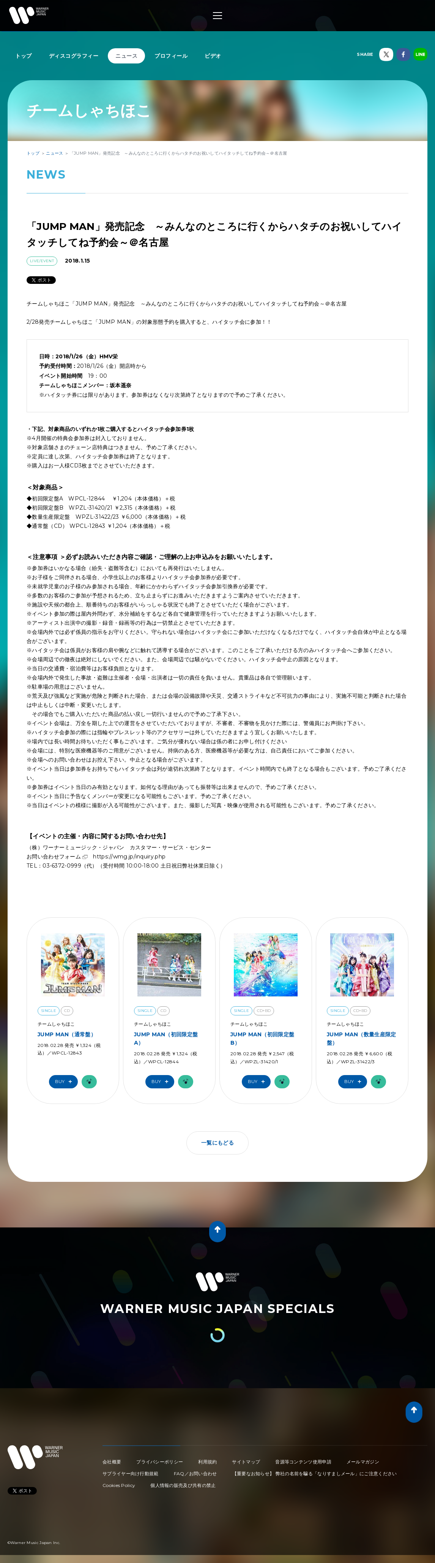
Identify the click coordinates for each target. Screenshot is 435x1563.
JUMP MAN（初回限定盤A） (166, 1038)
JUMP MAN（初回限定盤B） (262, 1038)
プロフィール (171, 55)
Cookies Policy (118, 1485)
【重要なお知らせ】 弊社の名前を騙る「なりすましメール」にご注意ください (314, 1473)
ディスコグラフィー (74, 55)
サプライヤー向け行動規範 (130, 1473)
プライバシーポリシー (159, 1462)
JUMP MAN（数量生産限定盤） (361, 1038)
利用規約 (207, 1462)
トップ (23, 55)
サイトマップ (246, 1462)
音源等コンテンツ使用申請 (303, 1462)
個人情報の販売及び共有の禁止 (183, 1485)
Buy (65, 1081)
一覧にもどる (217, 1142)
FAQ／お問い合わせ (195, 1473)
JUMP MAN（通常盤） (67, 1034)
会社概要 (111, 1462)
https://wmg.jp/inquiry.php (129, 856)
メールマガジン (363, 1462)
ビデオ (213, 55)
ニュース (126, 55)
